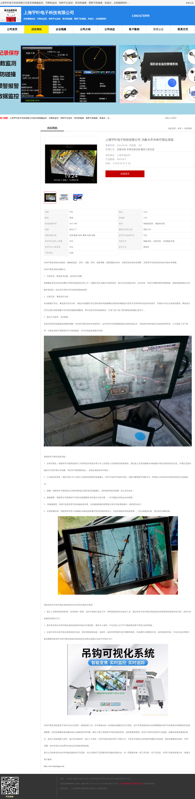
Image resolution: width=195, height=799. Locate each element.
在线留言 (125, 174)
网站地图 (103, 788)
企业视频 (61, 29)
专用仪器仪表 (133, 149)
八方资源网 (75, 788)
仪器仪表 (121, 149)
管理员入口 (94, 788)
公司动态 (109, 29)
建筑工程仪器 (147, 149)
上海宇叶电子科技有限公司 (131, 783)
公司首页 (12, 29)
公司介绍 (85, 29)
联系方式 (183, 29)
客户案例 (134, 29)
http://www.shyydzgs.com (54, 766)
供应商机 (36, 29)
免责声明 (84, 788)
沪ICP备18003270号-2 (109, 783)
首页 (180, 128)
